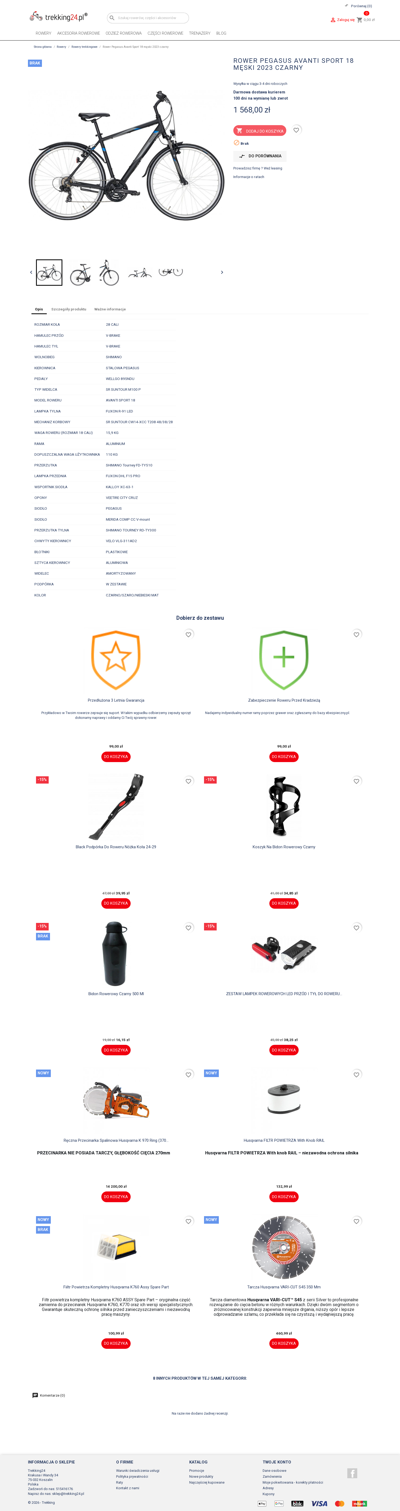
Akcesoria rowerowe (78, 33)
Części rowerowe (165, 33)
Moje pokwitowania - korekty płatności (293, 1482)
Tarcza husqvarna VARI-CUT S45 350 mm (284, 1287)
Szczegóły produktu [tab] (68, 309)
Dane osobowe (274, 1471)
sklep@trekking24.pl (68, 1494)
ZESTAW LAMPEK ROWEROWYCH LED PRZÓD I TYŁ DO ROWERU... (284, 993)
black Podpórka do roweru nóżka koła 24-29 (116, 847)
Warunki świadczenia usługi (137, 1471)
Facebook (352, 1473)
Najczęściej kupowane (206, 1482)
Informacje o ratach (248, 177)
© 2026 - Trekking (41, 1503)
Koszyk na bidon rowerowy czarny (284, 847)
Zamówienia (272, 1476)
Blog (221, 33)
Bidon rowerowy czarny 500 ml (116, 993)
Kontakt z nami (127, 1488)
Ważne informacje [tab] (110, 309)
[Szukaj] (148, 18)
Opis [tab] (39, 309)
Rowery (43, 33)
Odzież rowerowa (124, 33)
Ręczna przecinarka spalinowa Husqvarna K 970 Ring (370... (116, 1140)
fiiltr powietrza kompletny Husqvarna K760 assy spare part (116, 1287)
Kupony (268, 1494)
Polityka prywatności (132, 1476)
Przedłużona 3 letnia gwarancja (116, 700)
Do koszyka (116, 756)
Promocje (196, 1471)
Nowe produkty (201, 1476)
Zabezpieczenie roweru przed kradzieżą (284, 700)
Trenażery (199, 33)
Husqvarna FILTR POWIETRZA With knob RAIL (284, 1140)
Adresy (268, 1488)
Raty (119, 1482)
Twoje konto (277, 1462)
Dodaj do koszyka (260, 131)
